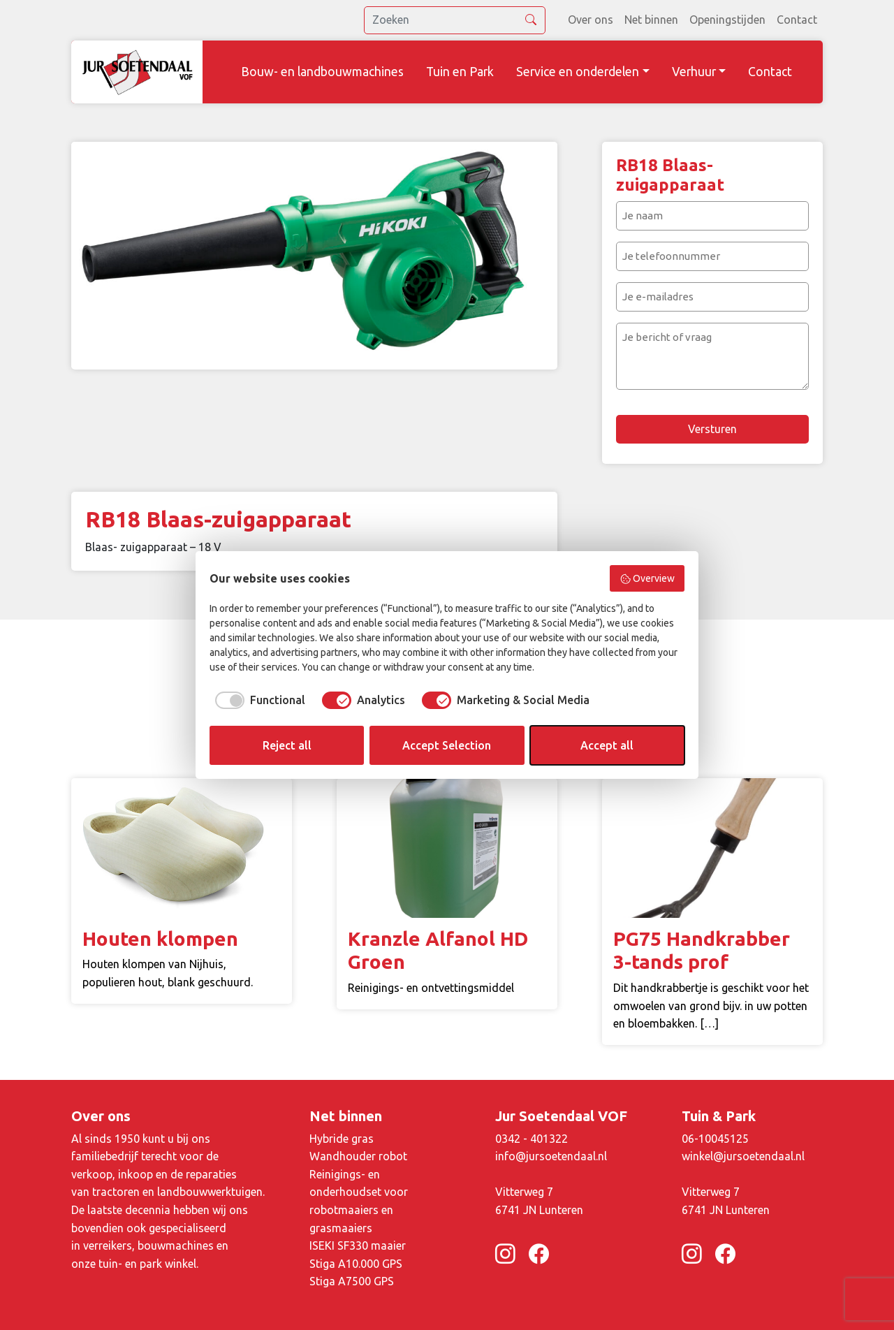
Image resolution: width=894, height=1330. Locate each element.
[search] (454, 20)
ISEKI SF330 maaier (357, 1245)
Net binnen (651, 19)
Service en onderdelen (577, 71)
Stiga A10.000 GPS (355, 1263)
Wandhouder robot (358, 1156)
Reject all (287, 745)
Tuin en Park (460, 71)
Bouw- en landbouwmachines (322, 71)
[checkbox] (257, 700)
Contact (797, 19)
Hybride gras (341, 1138)
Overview (647, 579)
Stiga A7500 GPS (351, 1281)
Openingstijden (727, 19)
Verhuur (694, 71)
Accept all (606, 745)
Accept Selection (446, 745)
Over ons (590, 19)
